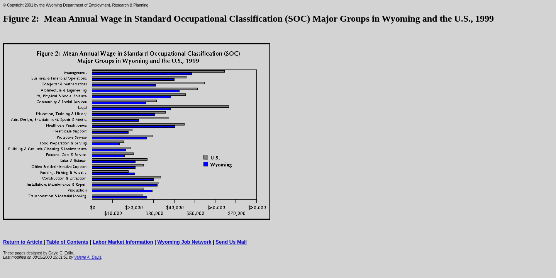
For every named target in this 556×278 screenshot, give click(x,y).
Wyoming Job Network (185, 242)
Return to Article (23, 242)
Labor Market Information (123, 242)
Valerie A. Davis (87, 257)
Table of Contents (67, 242)
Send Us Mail (231, 242)
